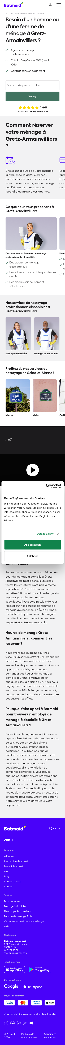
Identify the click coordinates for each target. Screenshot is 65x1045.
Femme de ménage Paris (18, 916)
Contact (8, 886)
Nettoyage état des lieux (17, 911)
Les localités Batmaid (16, 861)
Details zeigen (45, 533)
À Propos (9, 856)
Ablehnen (32, 556)
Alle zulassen (32, 544)
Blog (6, 876)
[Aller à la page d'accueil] (15, 827)
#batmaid (10, 1014)
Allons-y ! (32, 96)
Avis (6, 871)
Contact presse (12, 881)
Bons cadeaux (12, 901)
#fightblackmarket (46, 1014)
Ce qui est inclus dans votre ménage (24, 921)
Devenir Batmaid (13, 866)
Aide (6, 926)
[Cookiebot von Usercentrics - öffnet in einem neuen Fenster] (46, 486)
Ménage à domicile (15, 906)
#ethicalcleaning (25, 1014)
